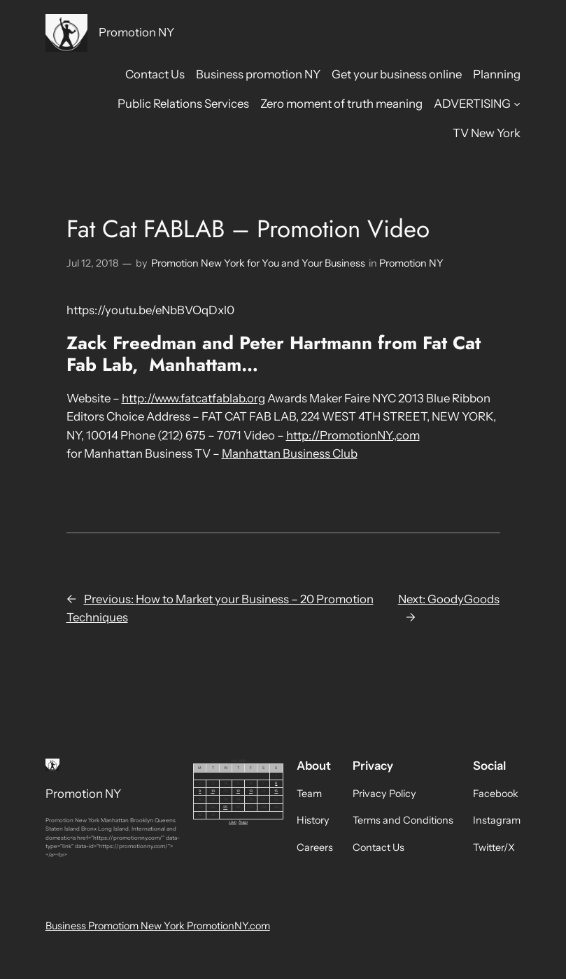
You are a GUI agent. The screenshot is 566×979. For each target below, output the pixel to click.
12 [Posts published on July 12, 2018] (238, 791)
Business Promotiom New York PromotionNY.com (157, 926)
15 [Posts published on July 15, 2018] (276, 791)
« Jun (232, 821)
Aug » (243, 821)
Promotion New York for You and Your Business (258, 263)
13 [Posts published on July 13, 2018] (251, 791)
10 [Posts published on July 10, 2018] (213, 791)
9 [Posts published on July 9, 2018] (200, 791)
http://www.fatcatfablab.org (193, 398)
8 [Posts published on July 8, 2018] (276, 783)
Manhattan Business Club (290, 453)
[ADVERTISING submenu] (517, 103)
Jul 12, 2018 (92, 263)
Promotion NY (136, 32)
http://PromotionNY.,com (353, 435)
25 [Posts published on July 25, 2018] (225, 807)
